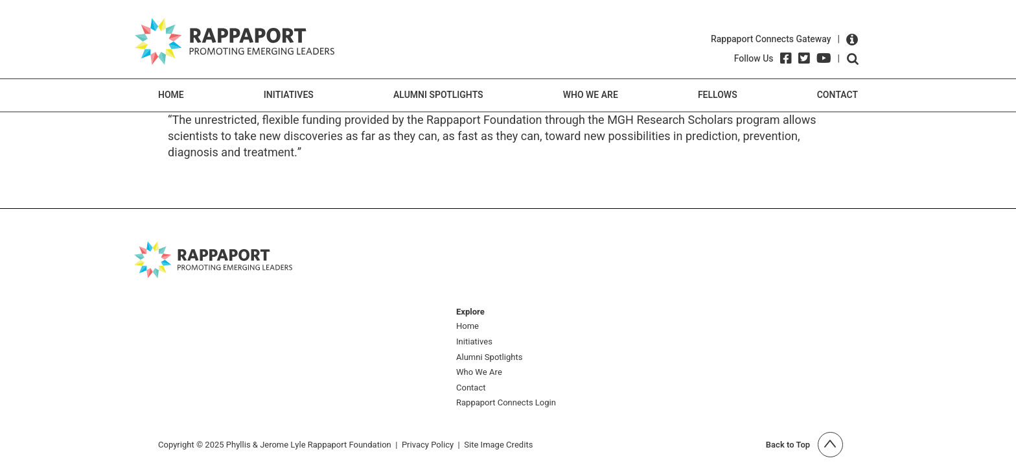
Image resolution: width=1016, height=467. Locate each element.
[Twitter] (804, 58)
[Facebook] (786, 58)
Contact (837, 95)
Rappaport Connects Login (506, 403)
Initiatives (289, 95)
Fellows (717, 95)
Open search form (852, 59)
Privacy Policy (428, 444)
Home (171, 95)
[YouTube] (823, 58)
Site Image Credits (498, 444)
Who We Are (590, 95)
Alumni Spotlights (438, 95)
